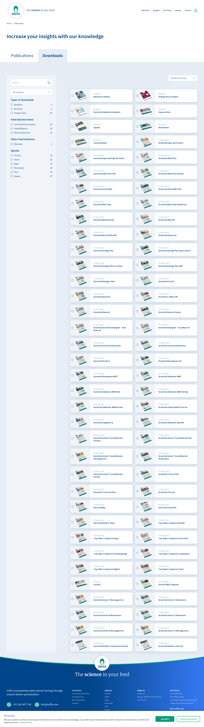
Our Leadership (176, 693)
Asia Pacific (141, 700)
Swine (31, 159)
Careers (178, 10)
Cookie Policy (26, 722)
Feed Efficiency (31, 128)
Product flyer (31, 113)
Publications (19, 23)
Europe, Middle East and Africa (149, 697)
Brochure (31, 108)
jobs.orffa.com (177, 708)
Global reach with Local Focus (182, 703)
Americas (141, 693)
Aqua (31, 163)
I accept (165, 719)
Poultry (31, 155)
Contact (187, 10)
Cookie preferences (188, 719)
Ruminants (31, 167)
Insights (156, 10)
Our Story (167, 10)
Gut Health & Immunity (31, 124)
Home (9, 23)
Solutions (145, 10)
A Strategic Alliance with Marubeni (183, 700)
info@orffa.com (46, 704)
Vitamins (31, 144)
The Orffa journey (177, 697)
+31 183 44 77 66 (19, 704)
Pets (31, 172)
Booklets (31, 104)
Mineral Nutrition (31, 132)
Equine (31, 176)
